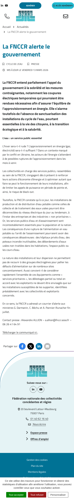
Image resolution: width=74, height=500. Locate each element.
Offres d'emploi (39, 439)
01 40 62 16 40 (37, 419)
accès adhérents (63, 5)
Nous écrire (37, 424)
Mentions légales (37, 472)
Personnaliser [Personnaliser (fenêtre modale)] (58, 494)
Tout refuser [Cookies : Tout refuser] (37, 494)
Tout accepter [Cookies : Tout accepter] (16, 494)
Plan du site (37, 466)
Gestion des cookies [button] (37, 460)
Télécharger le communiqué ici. (20, 332)
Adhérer (30, 5)
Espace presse (38, 433)
